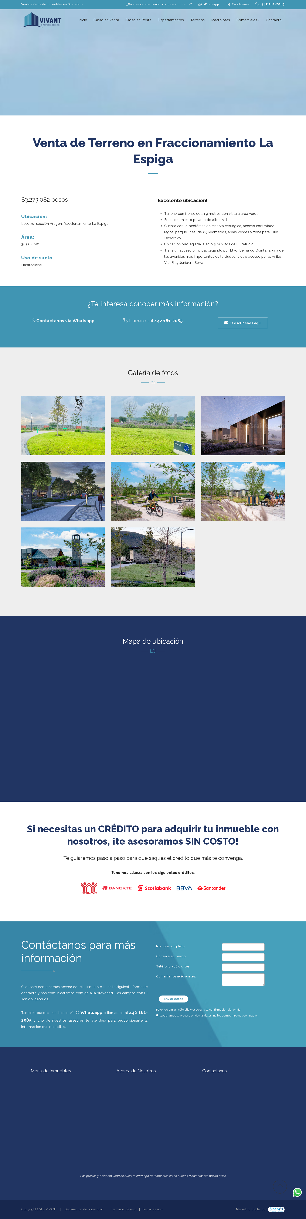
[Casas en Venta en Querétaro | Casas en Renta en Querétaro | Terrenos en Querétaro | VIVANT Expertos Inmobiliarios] (42, 20)
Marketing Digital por (251, 1209)
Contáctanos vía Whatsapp (65, 320)
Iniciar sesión (153, 1209)
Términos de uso (123, 1209)
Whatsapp (211, 4)
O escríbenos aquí (242, 323)
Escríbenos (240, 4)
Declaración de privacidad (84, 1209)
